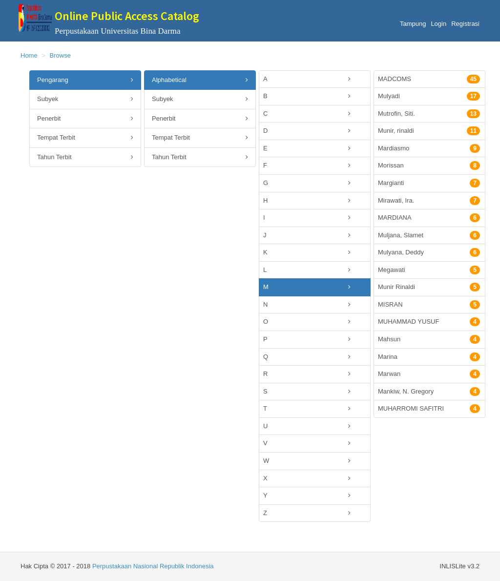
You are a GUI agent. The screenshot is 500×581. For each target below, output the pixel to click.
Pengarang (85, 80)
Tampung (413, 23)
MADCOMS (429, 79)
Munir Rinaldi (429, 287)
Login (438, 23)
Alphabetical (200, 80)
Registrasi (465, 23)
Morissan (429, 165)
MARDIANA (429, 217)
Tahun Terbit (85, 157)
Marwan (429, 374)
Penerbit (85, 119)
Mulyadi (429, 96)
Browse (60, 55)
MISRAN (429, 304)
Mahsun (429, 339)
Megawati (429, 270)
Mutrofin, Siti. (429, 113)
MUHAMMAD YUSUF (429, 321)
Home (29, 55)
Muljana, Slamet (429, 235)
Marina (429, 357)
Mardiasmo (429, 148)
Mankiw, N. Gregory (429, 391)
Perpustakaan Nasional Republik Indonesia (153, 566)
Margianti (429, 183)
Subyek (85, 99)
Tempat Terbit (85, 138)
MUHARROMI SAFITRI (429, 408)
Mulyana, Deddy (429, 252)
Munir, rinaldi (429, 130)
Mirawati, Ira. (429, 200)
